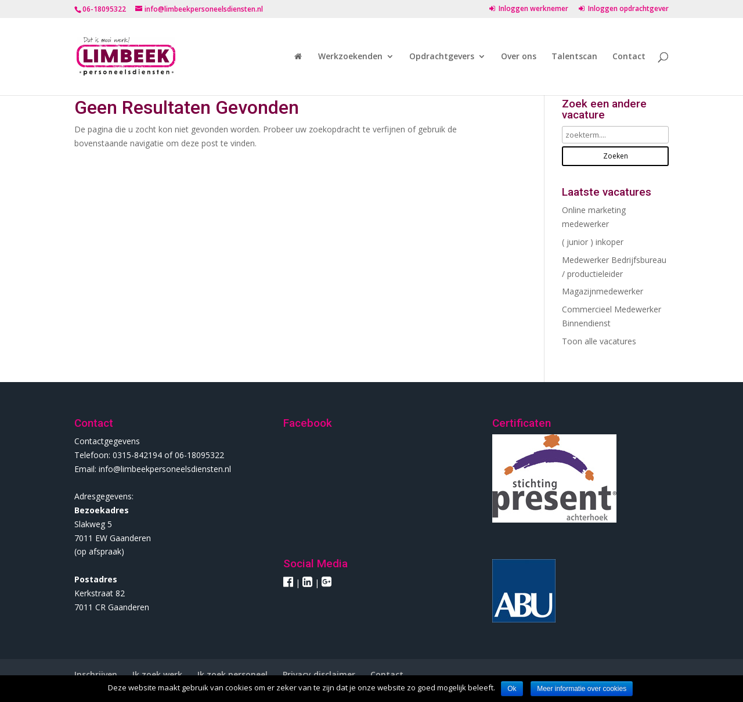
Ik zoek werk (157, 674)
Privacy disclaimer (319, 674)
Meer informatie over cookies (581, 689)
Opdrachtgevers (441, 57)
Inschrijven (95, 674)
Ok (511, 689)
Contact (628, 57)
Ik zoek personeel (232, 674)
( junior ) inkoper (592, 241)
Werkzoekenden (350, 57)
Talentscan (574, 57)
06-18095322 (104, 9)
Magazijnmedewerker (602, 291)
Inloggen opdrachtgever (624, 9)
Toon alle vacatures (599, 341)
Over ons (518, 57)
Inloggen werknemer (528, 9)
